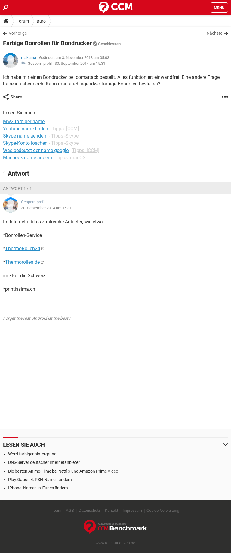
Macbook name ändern (27, 157)
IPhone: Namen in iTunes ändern (38, 488)
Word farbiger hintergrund (32, 454)
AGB (70, 510)
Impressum (132, 510)
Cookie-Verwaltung (162, 510)
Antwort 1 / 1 (17, 188)
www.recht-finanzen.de (115, 543)
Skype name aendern (25, 136)
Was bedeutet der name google (36, 150)
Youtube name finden (25, 129)
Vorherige (18, 33)
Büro (41, 21)
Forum (23, 21)
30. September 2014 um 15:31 (80, 63)
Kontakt (111, 510)
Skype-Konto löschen (25, 143)
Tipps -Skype (65, 136)
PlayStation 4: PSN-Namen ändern (40, 479)
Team (56, 510)
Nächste (214, 33)
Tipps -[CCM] (65, 129)
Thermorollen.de (22, 262)
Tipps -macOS (71, 157)
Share (16, 97)
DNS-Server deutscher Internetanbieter (44, 462)
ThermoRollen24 (22, 248)
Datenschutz (89, 510)
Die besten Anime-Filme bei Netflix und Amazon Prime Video (63, 471)
